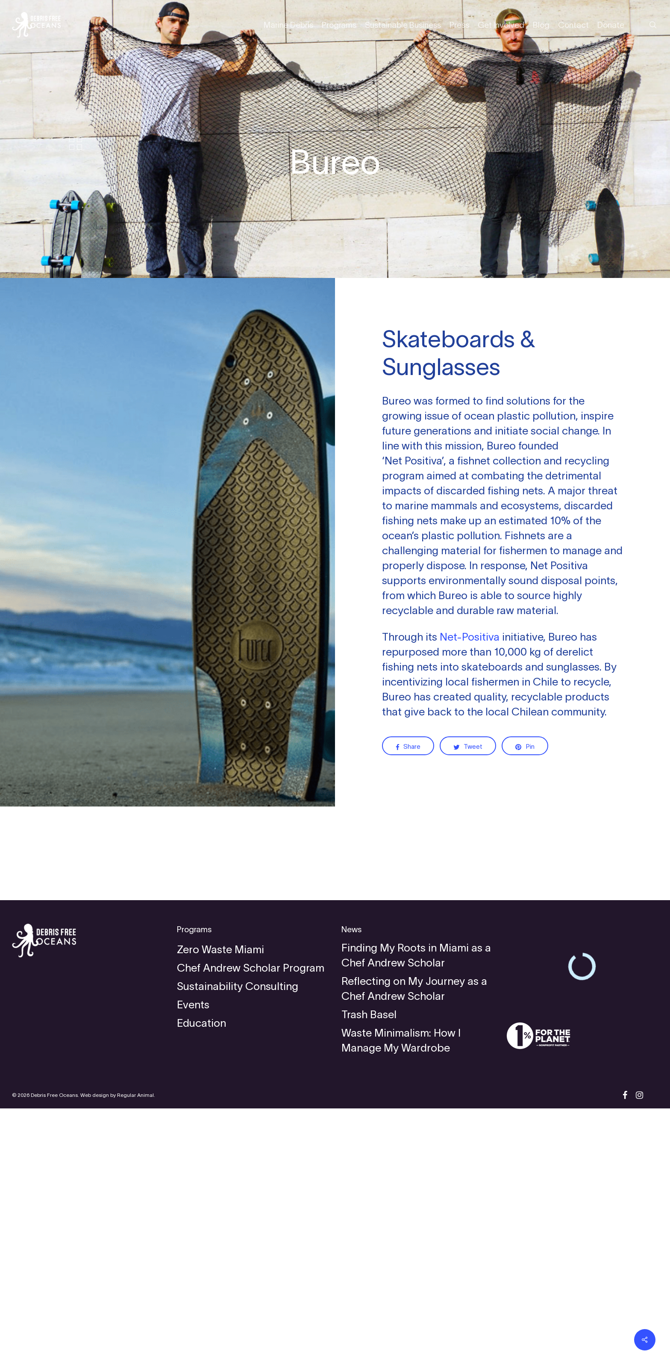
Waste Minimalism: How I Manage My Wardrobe (401, 1296)
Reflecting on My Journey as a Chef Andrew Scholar (414, 1245)
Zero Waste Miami (220, 1206)
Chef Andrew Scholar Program (250, 1224)
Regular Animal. (136, 1351)
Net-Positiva (470, 637)
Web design (94, 1351)
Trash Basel (369, 1271)
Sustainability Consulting (237, 1243)
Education (201, 1279)
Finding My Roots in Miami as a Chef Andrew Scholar (416, 1211)
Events (193, 1261)
